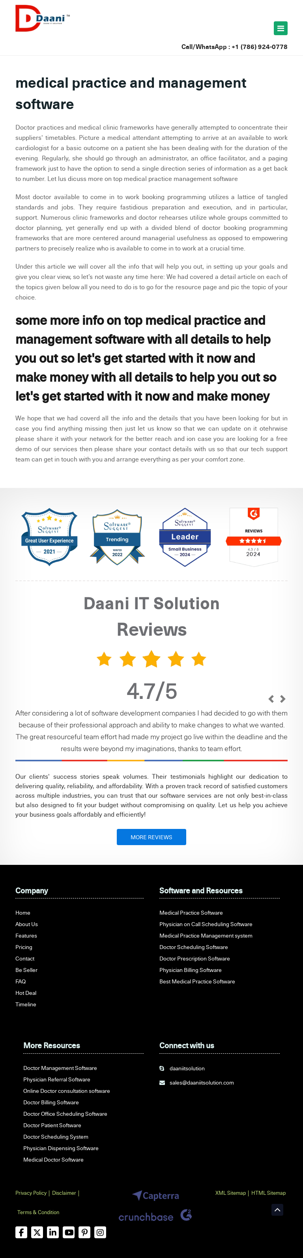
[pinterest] (84, 1232)
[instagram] (100, 1232)
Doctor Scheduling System (55, 1136)
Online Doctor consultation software (66, 1090)
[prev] (271, 699)
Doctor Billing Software (51, 1102)
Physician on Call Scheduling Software (205, 924)
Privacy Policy (31, 1192)
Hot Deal (25, 992)
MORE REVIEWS (151, 837)
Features (26, 935)
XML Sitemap (230, 1192)
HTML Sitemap (268, 1192)
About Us (26, 924)
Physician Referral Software (56, 1079)
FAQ (20, 981)
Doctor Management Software (60, 1068)
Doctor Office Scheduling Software (65, 1113)
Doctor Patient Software (52, 1125)
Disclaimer (64, 1192)
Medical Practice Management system (205, 935)
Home (22, 912)
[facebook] (21, 1232)
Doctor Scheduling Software (193, 947)
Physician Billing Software (190, 970)
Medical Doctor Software (53, 1159)
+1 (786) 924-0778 (260, 46)
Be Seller (26, 970)
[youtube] (69, 1232)
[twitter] (37, 1232)
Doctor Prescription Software (194, 958)
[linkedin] (53, 1232)
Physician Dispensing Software (61, 1148)
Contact (24, 958)
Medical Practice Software (191, 912)
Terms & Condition (38, 1212)
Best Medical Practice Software (197, 981)
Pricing (23, 947)
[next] (283, 699)
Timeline (25, 1004)
